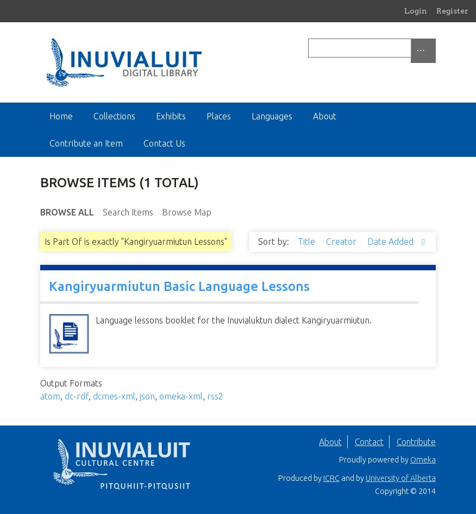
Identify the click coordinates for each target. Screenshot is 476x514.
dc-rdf (77, 396)
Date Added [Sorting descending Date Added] (391, 241)
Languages (272, 116)
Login (415, 11)
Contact (369, 442)
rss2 (215, 396)
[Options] (423, 51)
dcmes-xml (114, 396)
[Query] (371, 48)
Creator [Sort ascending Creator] (342, 241)
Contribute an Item (86, 143)
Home (61, 116)
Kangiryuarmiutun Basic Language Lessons (179, 286)
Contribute (416, 442)
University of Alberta (401, 478)
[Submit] (433, 48)
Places (218, 116)
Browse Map (186, 212)
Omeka (423, 459)
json (147, 396)
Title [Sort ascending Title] (307, 241)
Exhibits (171, 116)
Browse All (67, 212)
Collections (114, 116)
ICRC (331, 478)
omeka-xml (181, 396)
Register (452, 11)
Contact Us (164, 143)
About (324, 116)
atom (50, 396)
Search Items (128, 212)
